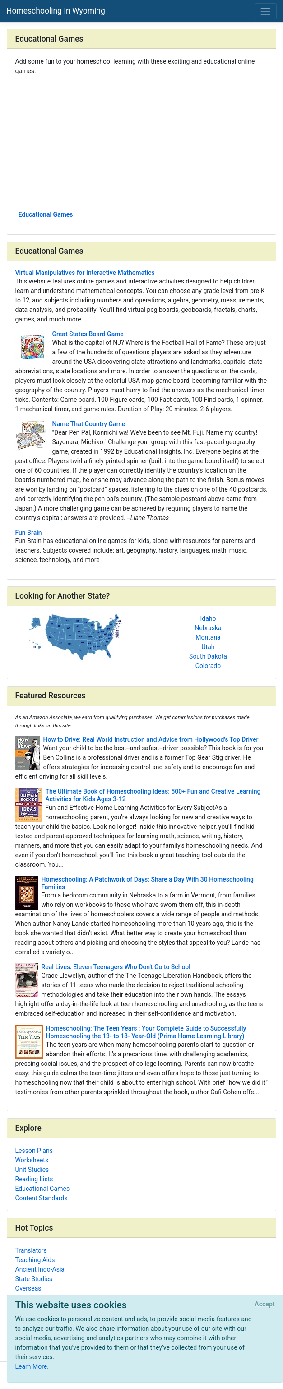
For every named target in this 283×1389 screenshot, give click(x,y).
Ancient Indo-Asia (40, 1269)
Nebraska (208, 628)
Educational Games (46, 214)
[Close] (265, 1304)
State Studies (34, 1278)
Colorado (208, 665)
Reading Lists (34, 1179)
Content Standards (41, 1198)
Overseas (28, 1288)
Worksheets (32, 1160)
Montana (207, 637)
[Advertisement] (141, 142)
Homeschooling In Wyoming (55, 10)
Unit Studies (32, 1169)
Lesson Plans (34, 1150)
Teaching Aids (35, 1260)
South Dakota (208, 656)
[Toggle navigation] (266, 11)
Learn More (31, 1366)
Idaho (208, 618)
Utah (208, 646)
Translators (31, 1250)
